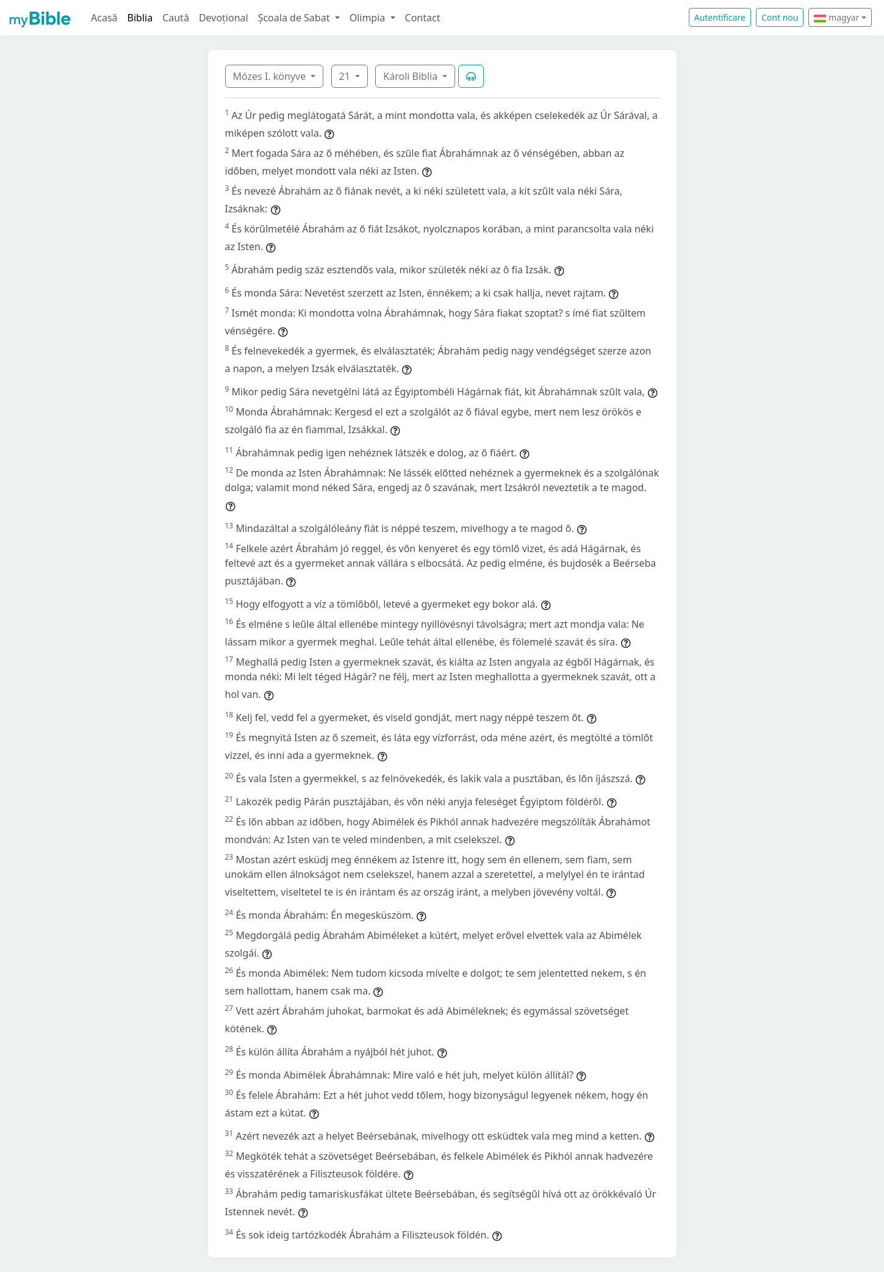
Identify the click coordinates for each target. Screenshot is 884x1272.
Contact (422, 17)
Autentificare (720, 17)
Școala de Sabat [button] (295, 17)
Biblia (140, 17)
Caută (175, 17)
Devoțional (223, 17)
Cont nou (779, 17)
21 (346, 76)
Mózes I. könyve (271, 76)
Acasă (104, 17)
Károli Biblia (411, 76)
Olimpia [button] (369, 17)
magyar (836, 17)
